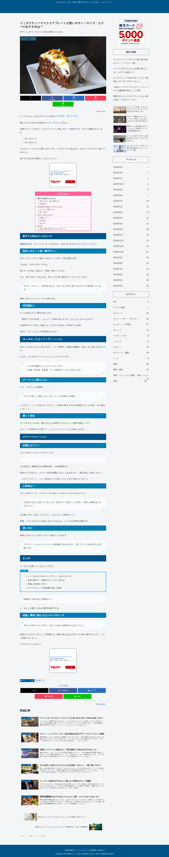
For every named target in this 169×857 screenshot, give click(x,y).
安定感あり (43, 198)
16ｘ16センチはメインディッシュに (50, 201)
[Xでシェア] (34, 98)
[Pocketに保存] (77, 98)
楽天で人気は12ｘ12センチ (47, 193)
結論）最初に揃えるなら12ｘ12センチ (53, 223)
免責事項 (94, 847)
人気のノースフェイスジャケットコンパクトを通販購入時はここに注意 (130, 89)
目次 (61, 188)
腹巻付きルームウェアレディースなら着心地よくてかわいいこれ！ (130, 98)
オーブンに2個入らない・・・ (50, 204)
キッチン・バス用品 (27, 675)
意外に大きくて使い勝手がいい (50, 195)
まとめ (40, 220)
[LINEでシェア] (92, 98)
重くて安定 (43, 206)
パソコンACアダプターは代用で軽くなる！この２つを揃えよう (130, 71)
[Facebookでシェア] (49, 98)
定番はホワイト (45, 212)
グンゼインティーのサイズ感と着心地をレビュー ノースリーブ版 (130, 61)
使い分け (43, 217)
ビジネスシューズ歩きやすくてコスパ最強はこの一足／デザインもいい (130, 80)
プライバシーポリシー (81, 847)
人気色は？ (43, 215)
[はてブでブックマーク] (63, 98)
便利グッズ (40, 675)
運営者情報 (67, 847)
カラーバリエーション (45, 209)
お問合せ (102, 847)
